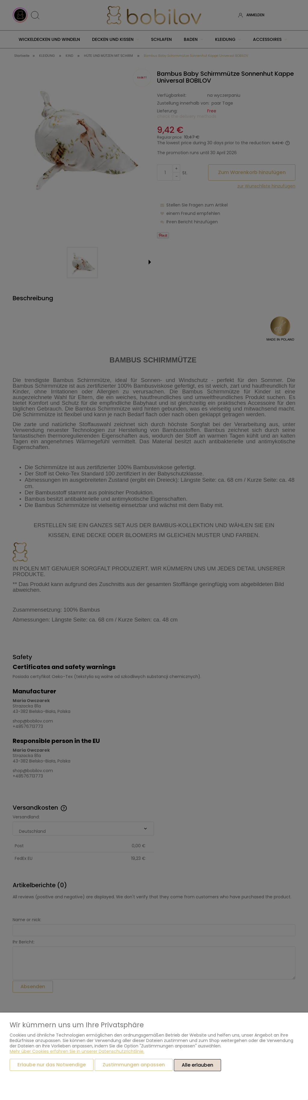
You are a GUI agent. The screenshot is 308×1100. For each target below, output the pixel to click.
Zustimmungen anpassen (134, 1065)
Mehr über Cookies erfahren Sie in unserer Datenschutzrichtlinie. (77, 1052)
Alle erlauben (197, 1065)
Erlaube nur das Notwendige (51, 1065)
